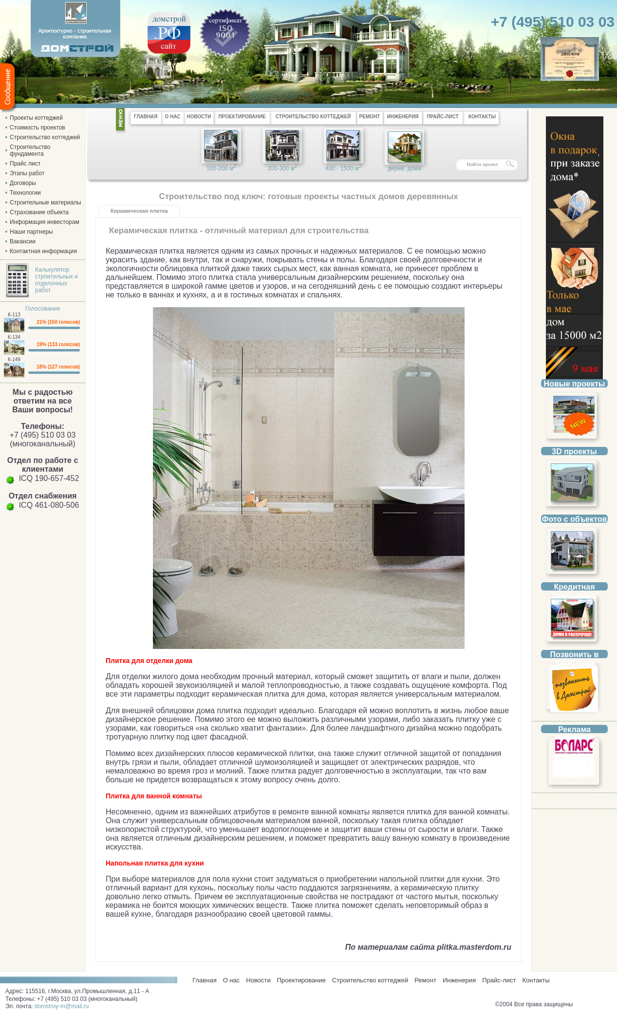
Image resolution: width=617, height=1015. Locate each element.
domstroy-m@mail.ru (62, 1006)
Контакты (535, 980)
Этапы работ (27, 173)
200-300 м (282, 168)
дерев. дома (404, 168)
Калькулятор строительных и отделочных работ (56, 280)
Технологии (25, 192)
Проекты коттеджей (36, 117)
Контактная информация (43, 251)
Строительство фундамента (30, 150)
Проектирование (301, 980)
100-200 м (221, 168)
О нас (231, 980)
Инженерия (459, 980)
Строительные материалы (45, 202)
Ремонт (425, 980)
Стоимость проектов (37, 127)
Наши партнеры (31, 231)
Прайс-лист (499, 980)
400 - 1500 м (343, 168)
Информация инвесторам (44, 222)
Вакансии (23, 241)
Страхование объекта (39, 212)
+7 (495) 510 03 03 (553, 22)
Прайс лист (25, 163)
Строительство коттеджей (45, 137)
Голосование (42, 308)
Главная (203, 980)
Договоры (23, 183)
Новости (258, 980)
